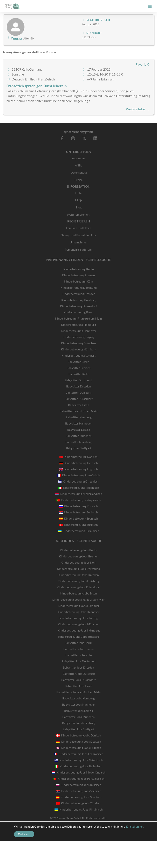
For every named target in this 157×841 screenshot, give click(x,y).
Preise (78, 179)
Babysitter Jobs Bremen (78, 649)
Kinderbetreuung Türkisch (78, 524)
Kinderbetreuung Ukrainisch (78, 531)
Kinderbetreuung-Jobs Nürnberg (79, 630)
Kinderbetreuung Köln (78, 281)
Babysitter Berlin (78, 361)
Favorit (143, 64)
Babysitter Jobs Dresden (78, 667)
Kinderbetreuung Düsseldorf (78, 306)
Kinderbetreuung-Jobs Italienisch (78, 766)
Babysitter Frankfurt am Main (79, 411)
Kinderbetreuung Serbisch (78, 512)
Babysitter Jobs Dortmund (78, 661)
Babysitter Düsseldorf (79, 398)
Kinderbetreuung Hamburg (78, 324)
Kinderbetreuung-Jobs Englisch (78, 747)
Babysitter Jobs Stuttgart (78, 729)
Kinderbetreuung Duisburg (78, 300)
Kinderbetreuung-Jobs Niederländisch (79, 772)
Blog (78, 207)
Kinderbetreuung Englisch (78, 469)
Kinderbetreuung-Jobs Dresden (78, 575)
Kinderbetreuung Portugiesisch (78, 500)
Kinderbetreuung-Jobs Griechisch (79, 760)
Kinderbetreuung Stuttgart (78, 355)
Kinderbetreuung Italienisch (78, 487)
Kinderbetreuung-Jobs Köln (78, 562)
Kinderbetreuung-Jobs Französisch (78, 754)
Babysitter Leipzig (78, 429)
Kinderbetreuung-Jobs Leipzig (78, 618)
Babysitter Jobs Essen (78, 686)
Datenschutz (79, 172)
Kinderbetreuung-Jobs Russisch (78, 784)
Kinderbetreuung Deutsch (78, 463)
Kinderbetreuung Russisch (78, 506)
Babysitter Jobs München (78, 717)
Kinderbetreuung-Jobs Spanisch (78, 797)
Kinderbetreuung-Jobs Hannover (78, 612)
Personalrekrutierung (78, 249)
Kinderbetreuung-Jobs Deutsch (78, 741)
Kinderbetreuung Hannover (78, 331)
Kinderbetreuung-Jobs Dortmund (78, 568)
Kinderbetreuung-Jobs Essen (78, 593)
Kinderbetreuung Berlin (78, 269)
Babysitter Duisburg (78, 392)
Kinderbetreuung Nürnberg (78, 349)
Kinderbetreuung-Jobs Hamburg (78, 605)
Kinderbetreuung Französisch (78, 475)
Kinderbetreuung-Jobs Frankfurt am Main (78, 599)
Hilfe (78, 193)
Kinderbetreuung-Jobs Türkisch (78, 803)
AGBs (78, 165)
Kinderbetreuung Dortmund (78, 287)
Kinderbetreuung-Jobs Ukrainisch (79, 809)
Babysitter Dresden (78, 386)
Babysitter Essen (78, 405)
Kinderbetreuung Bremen (78, 275)
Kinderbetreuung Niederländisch (78, 494)
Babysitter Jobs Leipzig (78, 710)
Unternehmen (78, 242)
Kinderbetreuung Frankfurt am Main (78, 318)
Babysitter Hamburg (79, 417)
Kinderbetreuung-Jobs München (78, 624)
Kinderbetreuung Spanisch (78, 518)
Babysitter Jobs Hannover (78, 704)
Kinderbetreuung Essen (78, 312)
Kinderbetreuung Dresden (78, 293)
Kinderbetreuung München (78, 343)
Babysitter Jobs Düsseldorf (78, 680)
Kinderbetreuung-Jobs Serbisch (78, 791)
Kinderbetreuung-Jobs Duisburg (78, 581)
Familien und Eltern (78, 228)
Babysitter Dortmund (78, 380)
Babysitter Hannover (78, 423)
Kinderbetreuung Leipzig (78, 337)
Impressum (78, 158)
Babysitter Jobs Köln (78, 655)
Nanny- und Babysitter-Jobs (78, 235)
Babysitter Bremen (79, 368)
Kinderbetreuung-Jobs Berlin (78, 550)
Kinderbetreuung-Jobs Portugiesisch (79, 778)
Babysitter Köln (78, 374)
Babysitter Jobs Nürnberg (78, 723)
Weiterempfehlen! (78, 214)
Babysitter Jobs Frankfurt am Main (78, 692)
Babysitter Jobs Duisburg (79, 673)
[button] (150, 6)
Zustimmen (24, 834)
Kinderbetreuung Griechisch (78, 481)
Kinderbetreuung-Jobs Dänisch (78, 735)
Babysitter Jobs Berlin (79, 642)
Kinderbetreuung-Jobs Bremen (78, 556)
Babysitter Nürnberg (78, 442)
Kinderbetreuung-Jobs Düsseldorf (78, 587)
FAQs (78, 200)
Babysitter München (79, 435)
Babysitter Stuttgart (78, 448)
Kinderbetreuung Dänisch (78, 456)
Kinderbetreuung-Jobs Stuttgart (78, 636)
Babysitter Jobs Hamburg (78, 698)
